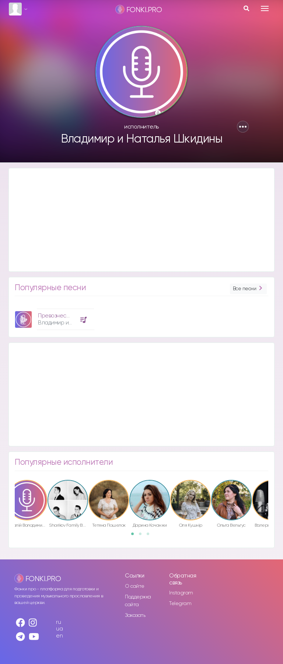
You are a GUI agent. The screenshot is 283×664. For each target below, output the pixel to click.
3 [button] (150, 536)
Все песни (248, 289)
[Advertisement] (141, 219)
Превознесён (55, 316)
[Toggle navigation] (264, 8)
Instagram (181, 593)
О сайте (134, 586)
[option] (53, 316)
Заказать (135, 615)
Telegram (180, 603)
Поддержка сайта (138, 600)
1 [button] (135, 536)
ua (59, 629)
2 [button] (142, 536)
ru (58, 622)
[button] (242, 126)
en (59, 636)
